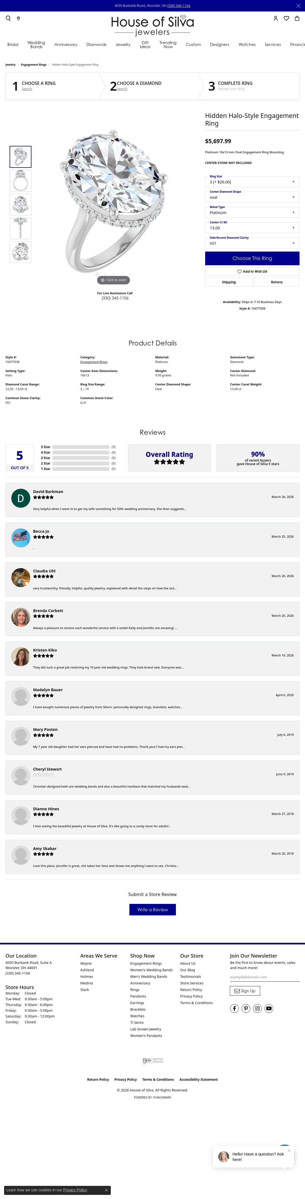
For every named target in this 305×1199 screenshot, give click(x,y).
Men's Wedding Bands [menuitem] (148, 976)
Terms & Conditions (196, 1002)
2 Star (45, 463)
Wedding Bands (36, 44)
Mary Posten (45, 729)
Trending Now (167, 44)
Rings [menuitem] (135, 989)
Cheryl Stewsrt (47, 769)
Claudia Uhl (44, 570)
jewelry (10, 65)
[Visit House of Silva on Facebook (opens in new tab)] (234, 1008)
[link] (18, 18)
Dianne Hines (46, 808)
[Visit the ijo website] (152, 1061)
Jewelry (122, 44)
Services (273, 44)
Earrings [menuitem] (137, 1002)
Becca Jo (41, 531)
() (114, 447)
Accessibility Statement (198, 1079)
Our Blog (187, 969)
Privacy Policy (191, 996)
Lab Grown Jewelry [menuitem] (145, 1029)
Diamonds (96, 44)
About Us (188, 963)
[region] (113, 204)
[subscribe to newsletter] (245, 991)
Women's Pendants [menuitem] (146, 1035)
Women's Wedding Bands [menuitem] (151, 969)
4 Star (45, 452)
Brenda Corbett (48, 610)
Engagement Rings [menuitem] (146, 963)
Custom (193, 44)
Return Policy (191, 989)
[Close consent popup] (106, 1190)
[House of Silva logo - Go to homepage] (153, 24)
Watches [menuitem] (137, 1015)
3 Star (45, 458)
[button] (8, 18)
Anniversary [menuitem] (140, 983)
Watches (247, 44)
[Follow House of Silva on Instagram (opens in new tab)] (257, 1008)
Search (27, 89)
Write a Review (152, 909)
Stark (84, 989)
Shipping (229, 282)
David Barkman (48, 491)
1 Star (45, 468)
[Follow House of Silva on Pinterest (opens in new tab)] (246, 1008)
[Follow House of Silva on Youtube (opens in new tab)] (269, 1008)
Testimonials (190, 976)
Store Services (192, 983)
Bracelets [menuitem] (138, 1009)
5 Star (45, 447)
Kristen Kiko (45, 650)
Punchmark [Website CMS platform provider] (162, 1097)
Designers (219, 44)
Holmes (86, 976)
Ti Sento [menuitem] (137, 1022)
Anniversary (65, 44)
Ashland (87, 969)
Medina (86, 983)
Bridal (12, 44)
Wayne (86, 963)
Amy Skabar (45, 848)
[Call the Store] (17, 973)
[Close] (298, 5)
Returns (277, 282)
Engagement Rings (34, 65)
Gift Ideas (145, 44)
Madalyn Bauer (48, 689)
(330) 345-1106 (178, 6)
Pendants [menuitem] (138, 996)
